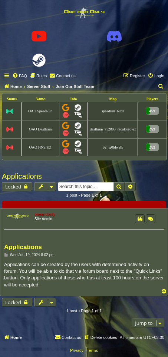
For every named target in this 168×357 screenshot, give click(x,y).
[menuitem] (19, 75)
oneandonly (44, 214)
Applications (22, 176)
